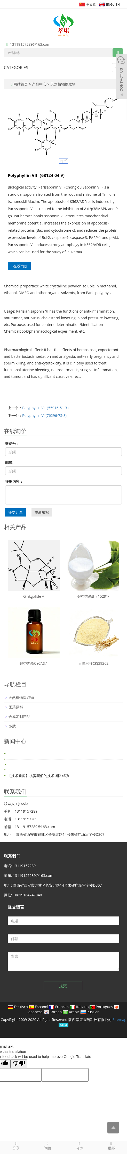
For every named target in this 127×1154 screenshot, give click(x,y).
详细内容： (14, 481)
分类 (79, 1146)
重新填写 (42, 512)
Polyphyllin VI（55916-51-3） (46, 407)
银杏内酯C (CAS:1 (34, 663)
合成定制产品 (19, 716)
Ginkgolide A (33, 596)
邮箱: (9, 462)
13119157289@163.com (30, 44)
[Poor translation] (19, 1063)
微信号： (12, 443)
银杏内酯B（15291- (93, 596)
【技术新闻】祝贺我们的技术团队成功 (38, 775)
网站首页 (20, 84)
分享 (16, 1145)
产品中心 (39, 84)
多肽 (12, 726)
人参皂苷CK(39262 (93, 663)
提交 (63, 985)
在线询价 (19, 266)
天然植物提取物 (62, 84)
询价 (48, 1145)
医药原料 (16, 707)
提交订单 (15, 512)
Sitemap (119, 1019)
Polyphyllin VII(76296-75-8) (44, 415)
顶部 (111, 1145)
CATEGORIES (16, 67)
